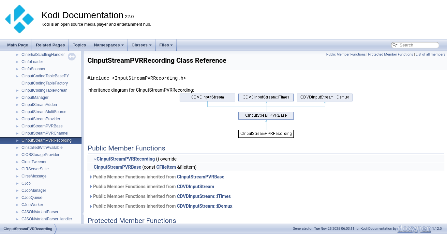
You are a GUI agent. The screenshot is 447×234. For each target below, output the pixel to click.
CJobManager (34, 190)
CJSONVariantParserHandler (47, 219)
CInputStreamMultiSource (44, 112)
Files (166, 45)
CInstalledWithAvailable (42, 147)
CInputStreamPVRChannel (45, 133)
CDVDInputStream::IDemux (204, 206)
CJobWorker (32, 204)
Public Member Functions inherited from (156, 176)
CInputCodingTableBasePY (45, 76)
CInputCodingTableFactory (45, 83)
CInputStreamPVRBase (42, 126)
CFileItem (166, 167)
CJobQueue (32, 197)
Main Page (17, 45)
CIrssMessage (34, 176)
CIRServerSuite (35, 169)
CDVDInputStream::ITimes (204, 196)
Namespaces (109, 45)
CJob (26, 183)
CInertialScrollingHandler (43, 54)
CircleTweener (34, 162)
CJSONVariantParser (40, 212)
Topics (79, 45)
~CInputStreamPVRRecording (124, 159)
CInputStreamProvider (41, 119)
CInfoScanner (33, 69)
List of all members (430, 54)
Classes (142, 45)
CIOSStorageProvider (40, 154)
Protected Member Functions (390, 54)
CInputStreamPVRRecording (46, 140)
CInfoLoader (32, 61)
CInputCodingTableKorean (44, 90)
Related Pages (50, 45)
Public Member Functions (346, 54)
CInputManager (35, 97)
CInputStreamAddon (39, 104)
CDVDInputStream (195, 186)
